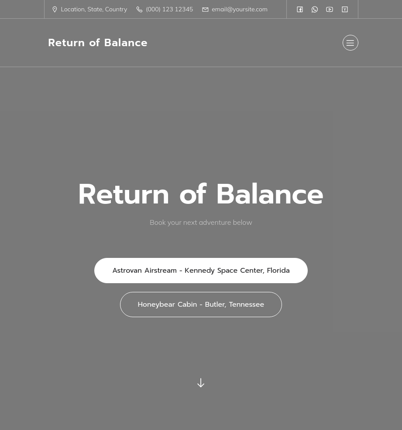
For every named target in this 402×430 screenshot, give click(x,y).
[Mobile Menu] (350, 43)
